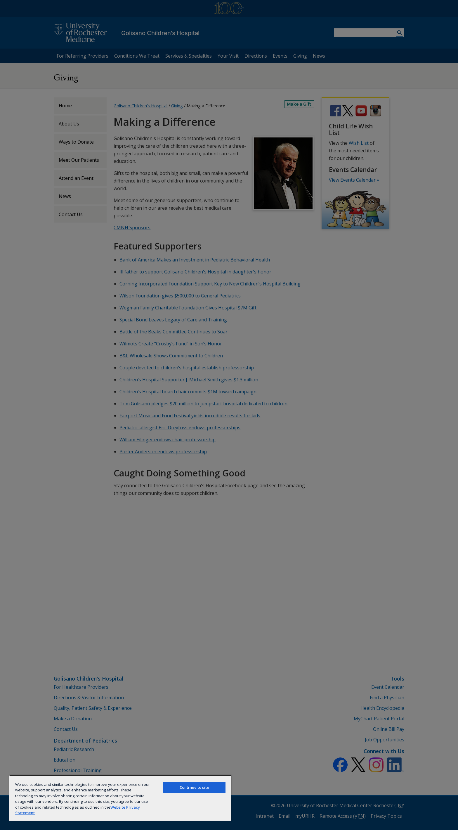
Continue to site (194, 787)
